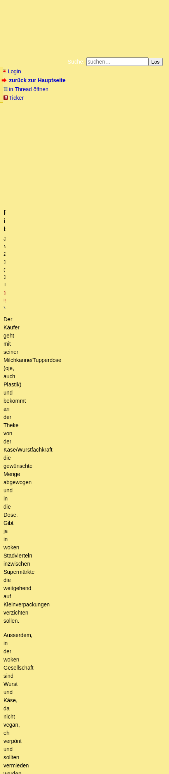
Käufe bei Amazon (126, 120)
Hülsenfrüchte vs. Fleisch (64, 492)
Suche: (76, 62)
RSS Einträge (17, 756)
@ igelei (135, 160)
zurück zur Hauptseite (34, 80)
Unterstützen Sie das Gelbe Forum (55, 120)
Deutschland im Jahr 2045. (51, 624)
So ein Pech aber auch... (68, 521)
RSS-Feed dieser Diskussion (132, 347)
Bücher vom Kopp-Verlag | (61, 114)
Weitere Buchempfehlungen (34, 126)
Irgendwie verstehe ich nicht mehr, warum (88, 602)
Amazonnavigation (94, 126)
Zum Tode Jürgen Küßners (113, 108)
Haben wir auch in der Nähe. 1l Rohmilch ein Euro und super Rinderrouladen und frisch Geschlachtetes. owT (97, 477)
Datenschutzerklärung (114, 114)
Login (11, 71)
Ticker (13, 98)
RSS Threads (46, 756)
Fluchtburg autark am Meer (53, 108)
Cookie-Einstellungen (141, 126)
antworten (23, 331)
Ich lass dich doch (64, 617)
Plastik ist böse (44, 426)
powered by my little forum (17, 768)
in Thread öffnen (26, 89)
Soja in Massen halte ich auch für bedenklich (98, 536)
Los (156, 62)
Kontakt (69, 756)
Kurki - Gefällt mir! (60, 514)
